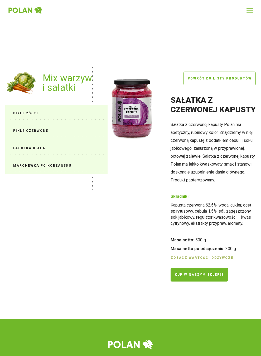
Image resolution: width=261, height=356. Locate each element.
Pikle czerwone (30, 131)
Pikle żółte (26, 113)
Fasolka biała (29, 148)
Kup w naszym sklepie (199, 275)
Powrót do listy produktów (220, 78)
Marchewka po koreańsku (42, 165)
